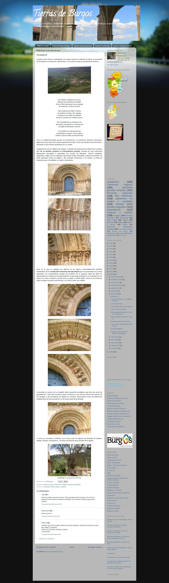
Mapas (125, 220)
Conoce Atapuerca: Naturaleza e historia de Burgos (117, 479)
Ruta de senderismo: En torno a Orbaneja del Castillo (117, 531)
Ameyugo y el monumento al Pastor (118, 557)
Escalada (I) (115, 296)
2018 (111, 251)
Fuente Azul (111, 553)
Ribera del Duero (112, 455)
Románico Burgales (113, 508)
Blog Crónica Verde (113, 424)
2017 (111, 254)
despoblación (114, 209)
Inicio (72, 547)
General (121, 233)
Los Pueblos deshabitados (115, 426)
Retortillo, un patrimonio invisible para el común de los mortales (119, 567)
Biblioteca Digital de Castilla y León (118, 411)
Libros (125, 224)
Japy (43, 494)
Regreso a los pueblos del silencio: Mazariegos (119, 332)
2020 (111, 246)
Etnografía (124, 218)
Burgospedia (111, 495)
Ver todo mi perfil (112, 65)
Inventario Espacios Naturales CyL (118, 414)
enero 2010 (115, 348)
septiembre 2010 (116, 285)
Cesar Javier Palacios (125, 229)
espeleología (111, 233)
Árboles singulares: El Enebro (120, 321)
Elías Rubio (112, 220)
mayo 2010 (115, 337)
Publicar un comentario (46, 538)
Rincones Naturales (74, 484)
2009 (111, 352)
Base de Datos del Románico (116, 408)
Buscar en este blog (102, 46)
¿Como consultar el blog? (122, 46)
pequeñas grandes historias (119, 189)
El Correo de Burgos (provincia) (117, 398)
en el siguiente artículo (73, 478)
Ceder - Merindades (113, 462)
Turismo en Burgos (113, 482)
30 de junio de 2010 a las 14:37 (51, 504)
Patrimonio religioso (60, 484)
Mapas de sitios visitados (61, 46)
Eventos (110, 222)
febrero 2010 (115, 345)
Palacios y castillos (119, 212)
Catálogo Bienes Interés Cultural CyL (119, 416)
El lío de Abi (111, 470)
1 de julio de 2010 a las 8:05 (50, 516)
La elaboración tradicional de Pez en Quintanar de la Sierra (119, 562)
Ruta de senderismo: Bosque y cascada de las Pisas (117, 526)
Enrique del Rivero (120, 231)
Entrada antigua (95, 547)
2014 (111, 263)
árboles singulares (116, 207)
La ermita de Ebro (116, 304)
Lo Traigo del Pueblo (113, 421)
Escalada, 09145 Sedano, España (55, 487)
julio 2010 (114, 291)
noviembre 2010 (116, 279)
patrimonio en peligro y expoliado (119, 200)
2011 (111, 271)
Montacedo (45, 511)
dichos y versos (49, 484)
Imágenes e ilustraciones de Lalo (117, 498)
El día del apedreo (117, 329)
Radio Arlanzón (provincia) (115, 403)
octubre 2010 (115, 282)
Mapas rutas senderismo (83, 46)
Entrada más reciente (46, 547)
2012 (111, 269)
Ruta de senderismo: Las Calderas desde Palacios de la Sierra (118, 537)
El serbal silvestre (113, 485)
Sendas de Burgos (113, 487)
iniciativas (117, 215)
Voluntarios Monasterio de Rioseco (118, 493)
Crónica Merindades (113, 406)
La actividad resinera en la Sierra (121, 306)
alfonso (44, 523)
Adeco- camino (112, 457)
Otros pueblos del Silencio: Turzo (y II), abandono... (121, 313)
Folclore (120, 204)
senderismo (113, 181)
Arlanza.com (111, 503)
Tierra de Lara (111, 500)
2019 (111, 249)
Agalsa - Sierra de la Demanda (117, 465)
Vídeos (120, 222)
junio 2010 (114, 294)
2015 (111, 260)
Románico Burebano (113, 506)
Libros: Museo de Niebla (119, 309)
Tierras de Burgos (62, 14)
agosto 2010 (115, 288)
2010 (111, 274)
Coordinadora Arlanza (114, 460)
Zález (109, 473)
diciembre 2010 (116, 277)
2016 (111, 257)
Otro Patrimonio (123, 195)
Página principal (43, 46)
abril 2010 (114, 340)
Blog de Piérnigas (113, 511)
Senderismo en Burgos (114, 490)
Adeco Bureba (111, 468)
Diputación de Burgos (114, 401)
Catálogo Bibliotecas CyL (115, 419)
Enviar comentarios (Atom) (54, 551)
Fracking (122, 235)
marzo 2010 (115, 342)
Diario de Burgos (112, 396)
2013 (111, 266)
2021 (111, 243)
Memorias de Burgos (114, 475)
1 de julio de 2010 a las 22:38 (50, 534)
